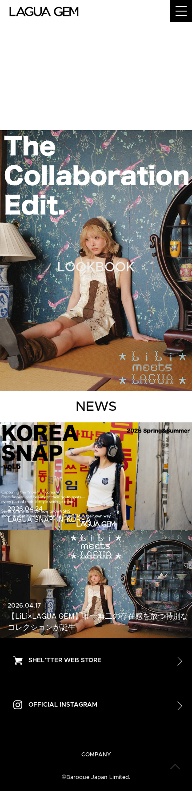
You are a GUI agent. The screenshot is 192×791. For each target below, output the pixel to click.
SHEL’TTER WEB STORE (64, 660)
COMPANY (96, 755)
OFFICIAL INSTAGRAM (62, 705)
